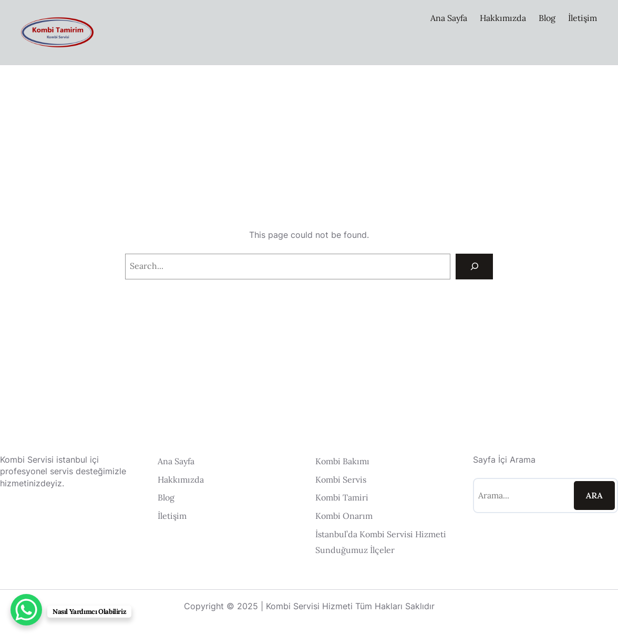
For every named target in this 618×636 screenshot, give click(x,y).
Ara (594, 495)
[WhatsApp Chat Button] (26, 609)
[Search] (474, 266)
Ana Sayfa (448, 18)
